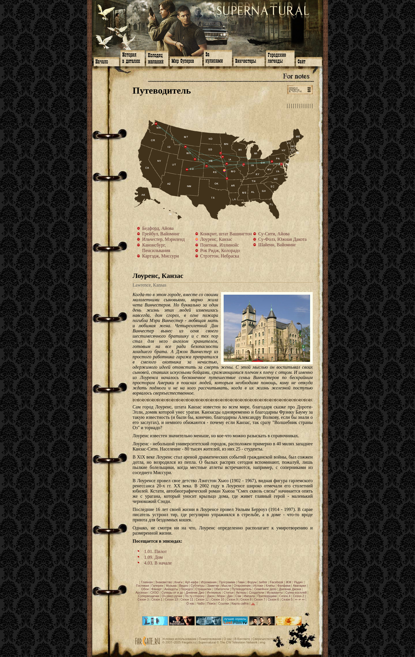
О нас (190, 603)
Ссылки (223, 603)
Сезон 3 (143, 599)
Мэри (221, 596)
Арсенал (141, 592)
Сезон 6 (273, 599)
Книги (178, 582)
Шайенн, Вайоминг (195, 159)
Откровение (242, 585)
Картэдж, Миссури (227, 178)
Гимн (241, 582)
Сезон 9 (232, 599)
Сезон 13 (171, 599)
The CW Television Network (239, 642)
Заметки (213, 585)
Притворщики (267, 596)
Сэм (238, 596)
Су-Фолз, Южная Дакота (220, 153)
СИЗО (154, 592)
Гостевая (142, 585)
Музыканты (275, 592)
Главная (147, 582)
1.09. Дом (153, 557)
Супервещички (148, 596)
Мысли (226, 585)
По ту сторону (195, 596)
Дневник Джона (290, 589)
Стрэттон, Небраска (206, 166)
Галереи (157, 585)
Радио (298, 582)
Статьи (229, 592)
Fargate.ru (189, 642)
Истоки (258, 585)
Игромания (208, 582)
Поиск (211, 603)
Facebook (276, 582)
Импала (249, 596)
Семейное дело (265, 589)
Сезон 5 (287, 599)
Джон (211, 596)
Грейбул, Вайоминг (185, 146)
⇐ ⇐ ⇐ (300, 599)
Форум (251, 582)
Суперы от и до (172, 592)
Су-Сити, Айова (222, 157)
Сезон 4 (284, 596)
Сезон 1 (157, 599)
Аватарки (299, 585)
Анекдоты (171, 589)
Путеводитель (242, 589)
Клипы (270, 585)
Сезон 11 (186, 599)
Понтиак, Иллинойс (243, 164)
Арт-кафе (192, 582)
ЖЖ (289, 582)
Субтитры (198, 585)
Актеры (241, 592)
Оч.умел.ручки (172, 596)
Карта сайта (239, 603)
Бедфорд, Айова (226, 163)
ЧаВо (201, 603)
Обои (145, 589)
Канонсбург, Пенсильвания (272, 161)
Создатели (256, 592)
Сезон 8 (246, 599)
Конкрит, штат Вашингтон (156, 123)
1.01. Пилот (155, 551)
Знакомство (163, 582)
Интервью (214, 592)
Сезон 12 (202, 599)
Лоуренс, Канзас (225, 171)
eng (262, 642)
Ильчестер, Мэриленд (281, 164)
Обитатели (221, 589)
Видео (183, 585)
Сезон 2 (298, 596)
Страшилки (203, 589)
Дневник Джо (195, 592)
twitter (263, 582)
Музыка (171, 585)
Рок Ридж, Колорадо (187, 169)
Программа (227, 582)
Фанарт (156, 589)
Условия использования (179, 639)
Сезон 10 (217, 599)
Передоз (187, 589)
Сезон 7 (259, 599)
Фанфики (283, 585)
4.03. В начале (158, 563)
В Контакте (242, 639)
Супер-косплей (296, 592)
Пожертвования (210, 639)
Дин (230, 596)
